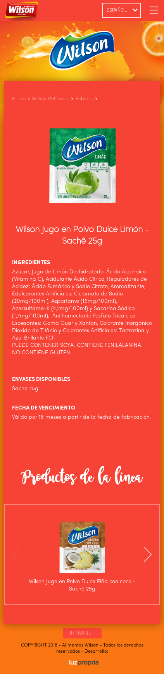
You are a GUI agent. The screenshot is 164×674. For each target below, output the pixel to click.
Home (19, 98)
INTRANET (82, 633)
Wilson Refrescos (50, 98)
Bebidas (84, 98)
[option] (82, 554)
